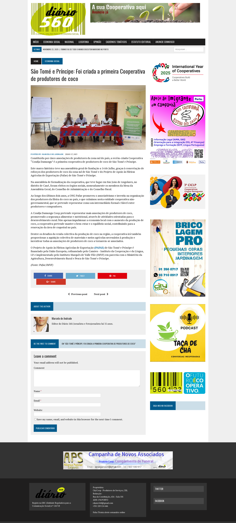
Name (35, 386)
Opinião (96, 42)
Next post (100, 289)
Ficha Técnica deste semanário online (109, 508)
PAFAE (98, 249)
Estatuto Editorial (139, 42)
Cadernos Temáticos (114, 42)
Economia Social (50, 42)
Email (35, 396)
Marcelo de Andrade (51, 156)
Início (34, 42)
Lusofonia (82, 42)
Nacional (67, 42)
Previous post (77, 289)
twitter (159, 484)
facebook (159, 497)
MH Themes (61, 520)
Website (36, 405)
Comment (37, 363)
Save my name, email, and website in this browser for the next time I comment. (78, 415)
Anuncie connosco (163, 42)
